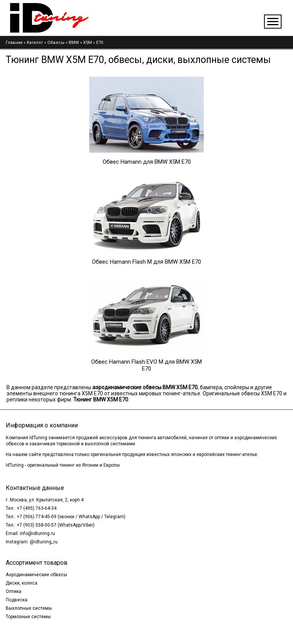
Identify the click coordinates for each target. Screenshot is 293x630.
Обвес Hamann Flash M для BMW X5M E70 (146, 261)
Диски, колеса (21, 583)
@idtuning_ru (44, 542)
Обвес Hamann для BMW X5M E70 (147, 161)
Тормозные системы (28, 616)
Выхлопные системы (29, 608)
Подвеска (16, 600)
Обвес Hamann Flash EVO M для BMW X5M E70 (146, 365)
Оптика (13, 591)
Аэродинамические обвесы (36, 574)
